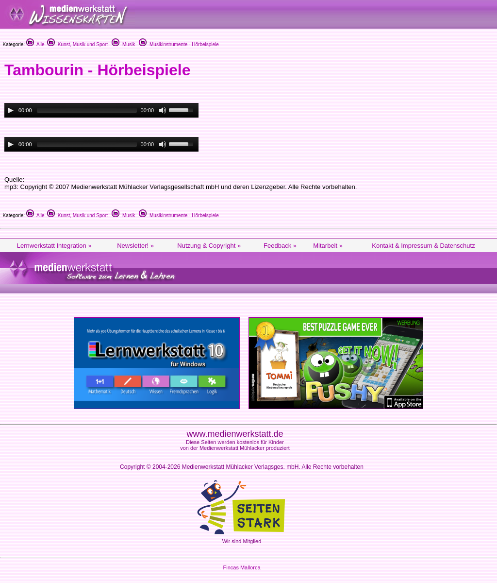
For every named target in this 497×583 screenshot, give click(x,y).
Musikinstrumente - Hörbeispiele (178, 44)
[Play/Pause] (11, 110)
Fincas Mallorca (241, 567)
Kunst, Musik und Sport (77, 44)
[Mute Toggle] (162, 110)
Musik (123, 44)
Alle (35, 44)
